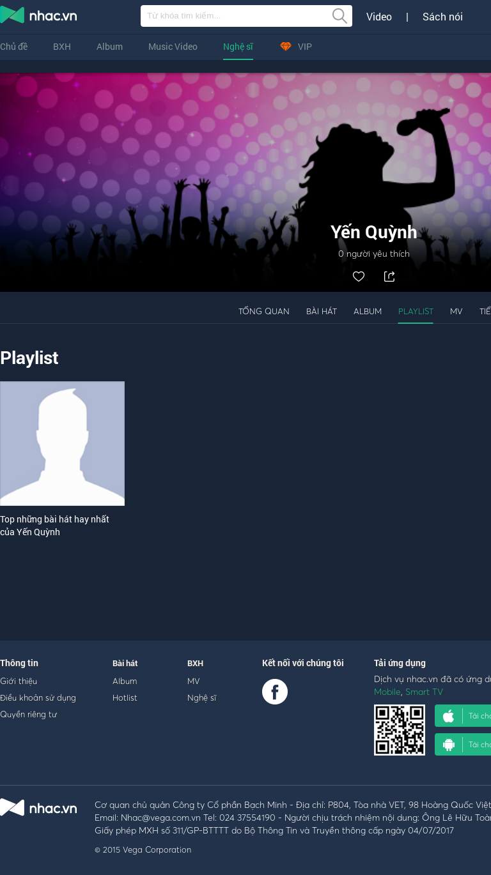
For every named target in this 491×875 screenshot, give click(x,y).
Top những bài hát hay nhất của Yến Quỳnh (54, 525)
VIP (295, 46)
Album (110, 46)
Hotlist (125, 697)
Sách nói (443, 16)
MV (456, 311)
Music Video (173, 46)
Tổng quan (264, 311)
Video (379, 16)
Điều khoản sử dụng (38, 697)
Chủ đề (13, 46)
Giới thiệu (18, 681)
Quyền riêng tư (28, 714)
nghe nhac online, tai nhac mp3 (39, 17)
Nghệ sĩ (238, 46)
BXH (62, 46)
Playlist (415, 311)
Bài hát (321, 311)
